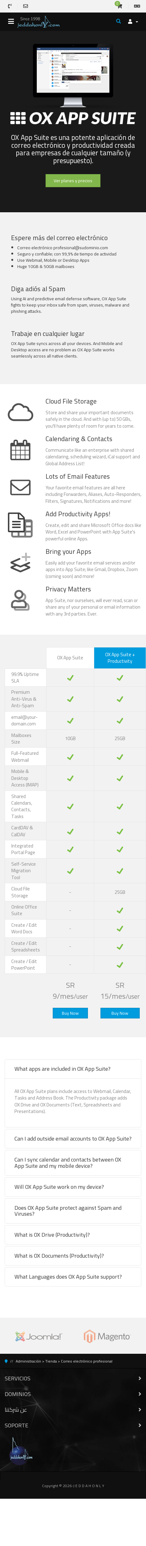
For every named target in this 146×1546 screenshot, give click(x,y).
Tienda (51, 1361)
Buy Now (70, 1013)
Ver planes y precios (73, 181)
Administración (28, 1361)
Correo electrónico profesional (86, 1361)
